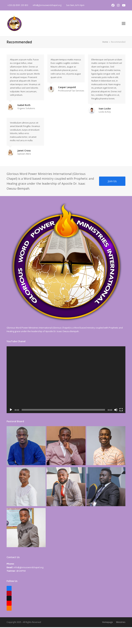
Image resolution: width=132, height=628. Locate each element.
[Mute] (115, 410)
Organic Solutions (26, 109)
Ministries (120, 623)
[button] (123, 23)
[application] (66, 380)
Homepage (107, 623)
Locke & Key (105, 112)
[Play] (11, 410)
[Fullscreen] (121, 410)
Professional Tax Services (71, 91)
